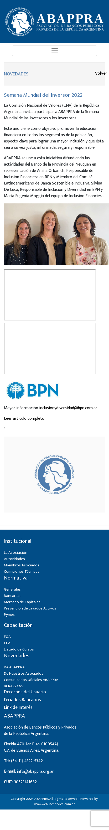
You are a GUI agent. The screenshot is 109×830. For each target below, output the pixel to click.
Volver (100, 73)
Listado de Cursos (19, 649)
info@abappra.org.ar (35, 771)
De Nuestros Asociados (23, 673)
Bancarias (12, 595)
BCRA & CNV (14, 686)
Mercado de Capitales (22, 602)
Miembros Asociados (21, 565)
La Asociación (15, 552)
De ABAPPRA (14, 667)
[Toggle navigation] (54, 50)
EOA (7, 636)
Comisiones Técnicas (21, 571)
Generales (12, 589)
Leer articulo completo (24, 418)
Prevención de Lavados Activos (30, 608)
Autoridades (14, 559)
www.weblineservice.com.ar (54, 804)
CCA (7, 643)
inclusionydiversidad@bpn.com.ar (68, 408)
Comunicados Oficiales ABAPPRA (31, 680)
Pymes (9, 614)
